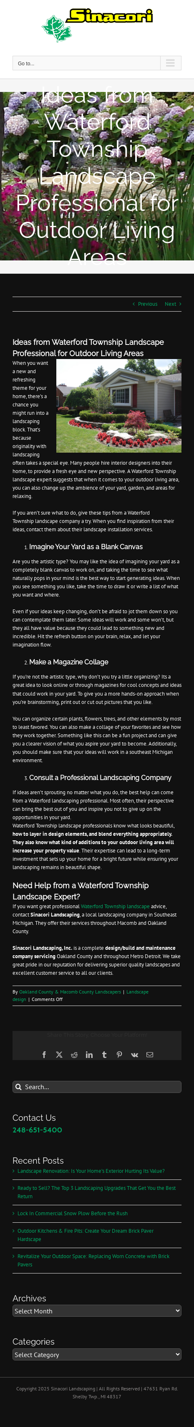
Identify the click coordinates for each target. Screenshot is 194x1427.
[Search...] (97, 1087)
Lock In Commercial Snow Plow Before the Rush (73, 1213)
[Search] (19, 1087)
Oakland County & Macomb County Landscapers (70, 991)
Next (170, 303)
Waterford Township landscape (115, 906)
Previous (147, 303)
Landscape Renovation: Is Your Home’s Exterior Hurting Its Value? (91, 1170)
